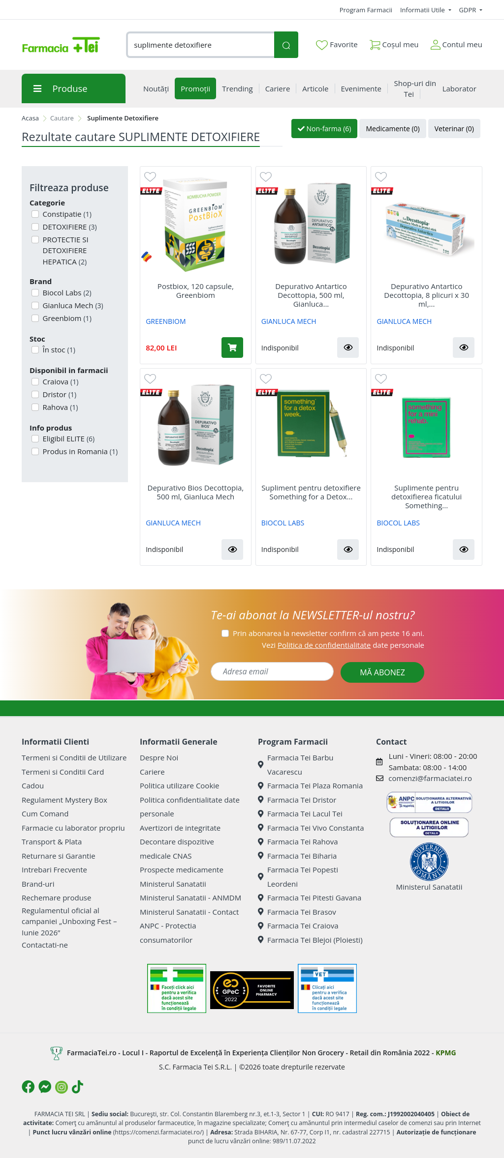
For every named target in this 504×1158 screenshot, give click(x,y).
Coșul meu (394, 42)
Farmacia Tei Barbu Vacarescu (296, 765)
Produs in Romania (79, 451)
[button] (348, 347)
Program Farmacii (366, 9)
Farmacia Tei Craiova (298, 925)
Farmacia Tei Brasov (297, 912)
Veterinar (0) (454, 128)
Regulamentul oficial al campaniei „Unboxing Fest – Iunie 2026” (69, 921)
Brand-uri (38, 884)
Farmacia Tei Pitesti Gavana (309, 897)
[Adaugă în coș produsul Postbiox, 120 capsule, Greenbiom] (232, 347)
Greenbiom (66, 318)
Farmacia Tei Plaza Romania (310, 785)
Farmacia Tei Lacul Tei (300, 813)
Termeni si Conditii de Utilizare (74, 757)
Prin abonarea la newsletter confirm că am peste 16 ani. (328, 633)
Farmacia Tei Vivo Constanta (311, 828)
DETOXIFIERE (69, 227)
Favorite (336, 44)
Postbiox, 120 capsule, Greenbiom (196, 290)
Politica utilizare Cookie (179, 785)
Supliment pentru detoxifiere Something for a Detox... (311, 492)
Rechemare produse (56, 897)
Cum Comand (45, 813)
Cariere (152, 772)
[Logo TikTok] (77, 1086)
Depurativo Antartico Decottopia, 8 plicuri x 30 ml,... (426, 295)
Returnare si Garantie (58, 856)
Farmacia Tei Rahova (298, 841)
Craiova (60, 381)
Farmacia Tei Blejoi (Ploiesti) (310, 940)
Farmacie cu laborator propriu (73, 828)
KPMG (446, 1052)
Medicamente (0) (392, 128)
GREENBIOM (166, 321)
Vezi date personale (343, 645)
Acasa (30, 118)
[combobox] (200, 44)
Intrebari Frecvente (54, 869)
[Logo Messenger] (44, 1086)
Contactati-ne (45, 945)
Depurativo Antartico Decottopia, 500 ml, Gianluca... (311, 295)
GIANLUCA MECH (288, 321)
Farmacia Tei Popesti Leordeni (298, 877)
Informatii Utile (423, 9)
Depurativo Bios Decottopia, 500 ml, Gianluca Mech (196, 492)
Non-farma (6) (324, 128)
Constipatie (66, 214)
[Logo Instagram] (61, 1087)
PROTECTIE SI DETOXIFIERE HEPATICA (65, 250)
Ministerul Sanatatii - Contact (189, 912)
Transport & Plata (52, 841)
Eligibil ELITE (68, 438)
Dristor (59, 394)
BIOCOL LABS (282, 522)
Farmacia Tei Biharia (297, 856)
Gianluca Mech (72, 305)
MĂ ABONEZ (382, 672)
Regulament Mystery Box (64, 800)
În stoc (58, 349)
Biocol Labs (66, 292)
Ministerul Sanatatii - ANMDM (190, 897)
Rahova (59, 407)
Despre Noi (159, 757)
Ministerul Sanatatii (173, 884)
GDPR (468, 9)
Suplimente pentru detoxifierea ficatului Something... (426, 496)
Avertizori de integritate (180, 828)
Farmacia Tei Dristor (297, 800)
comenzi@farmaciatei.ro (430, 778)
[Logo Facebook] (28, 1086)
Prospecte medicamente (181, 869)
